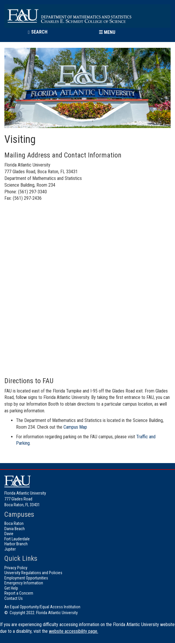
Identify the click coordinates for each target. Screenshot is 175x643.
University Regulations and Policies (33, 572)
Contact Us (13, 598)
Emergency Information (23, 583)
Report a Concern (18, 593)
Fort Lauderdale (17, 539)
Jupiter (10, 549)
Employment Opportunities (26, 578)
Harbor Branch (16, 544)
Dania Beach (14, 528)
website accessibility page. (73, 631)
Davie (8, 533)
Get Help (11, 588)
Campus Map (75, 427)
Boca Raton (14, 523)
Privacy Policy (15, 567)
